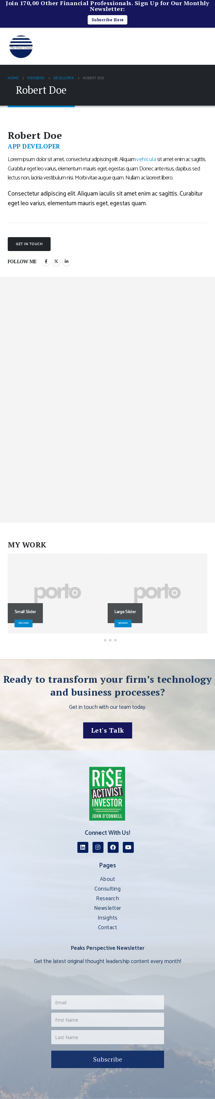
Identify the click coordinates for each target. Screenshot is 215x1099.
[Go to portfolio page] (58, 593)
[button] (204, 43)
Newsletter (107, 908)
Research (107, 898)
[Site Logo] (21, 47)
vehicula (146, 159)
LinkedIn (66, 261)
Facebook (46, 261)
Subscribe (107, 1059)
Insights (108, 917)
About (107, 879)
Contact (107, 927)
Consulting (107, 888)
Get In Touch (29, 244)
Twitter (56, 261)
